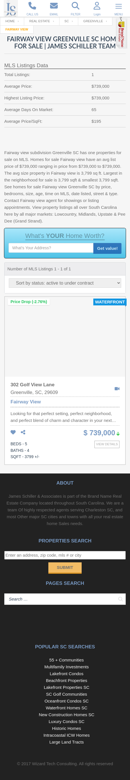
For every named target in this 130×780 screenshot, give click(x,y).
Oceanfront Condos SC (66, 701)
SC (67, 21)
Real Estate (39, 21)
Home (10, 21)
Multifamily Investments (66, 666)
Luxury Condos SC (66, 721)
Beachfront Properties (66, 680)
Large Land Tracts (66, 742)
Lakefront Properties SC (66, 687)
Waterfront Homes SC (66, 707)
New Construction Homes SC (66, 714)
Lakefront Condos (66, 673)
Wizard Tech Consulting (54, 763)
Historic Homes (66, 728)
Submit (65, 567)
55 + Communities (66, 660)
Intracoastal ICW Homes (67, 735)
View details (107, 444)
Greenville (93, 21)
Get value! (107, 248)
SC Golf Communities (66, 694)
